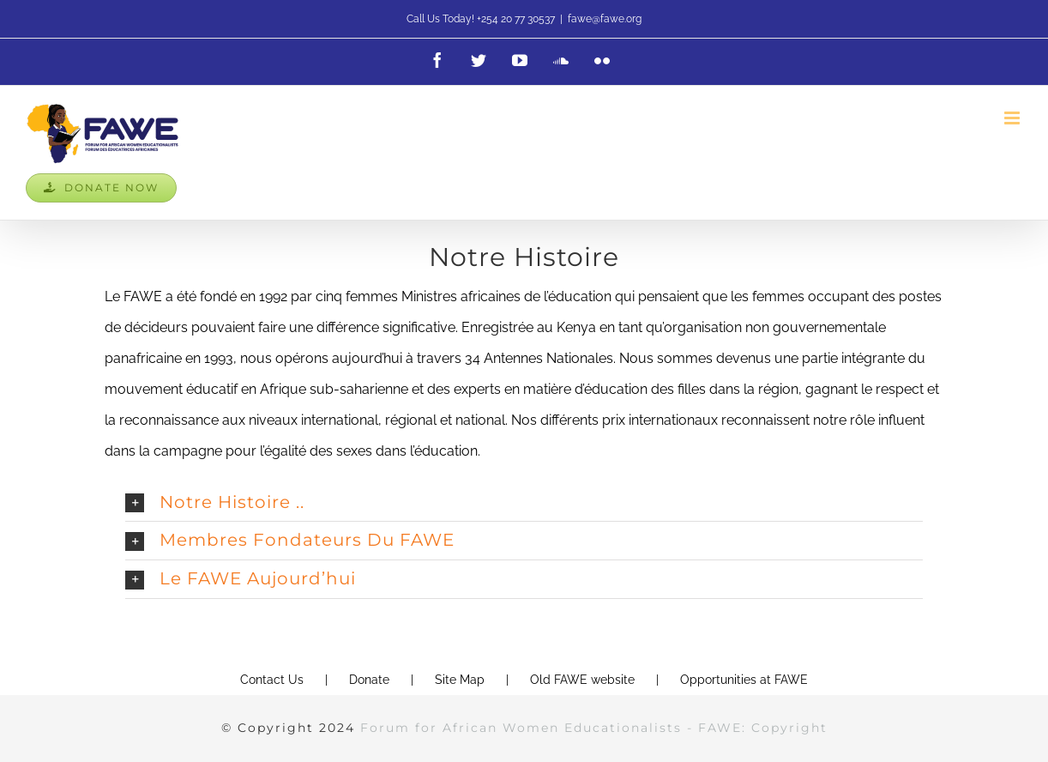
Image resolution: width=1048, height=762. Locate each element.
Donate (369, 679)
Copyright (789, 727)
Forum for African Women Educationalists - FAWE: (555, 727)
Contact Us (272, 679)
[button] (524, 503)
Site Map (460, 679)
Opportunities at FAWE (744, 679)
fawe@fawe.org (604, 19)
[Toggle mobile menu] (1013, 118)
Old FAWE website (582, 679)
